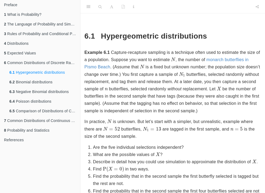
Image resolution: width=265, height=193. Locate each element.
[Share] (257, 6)
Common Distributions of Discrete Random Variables (42, 63)
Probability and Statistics (27, 130)
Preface (10, 5)
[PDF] (123, 6)
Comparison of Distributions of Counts (44, 111)
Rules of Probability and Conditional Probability (42, 34)
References (14, 140)
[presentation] (173, 59)
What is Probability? (23, 14)
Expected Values (20, 53)
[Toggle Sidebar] (88, 6)
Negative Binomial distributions (39, 92)
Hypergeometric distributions (37, 72)
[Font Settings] (111, 6)
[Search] (100, 6)
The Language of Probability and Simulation (42, 24)
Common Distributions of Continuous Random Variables (42, 120)
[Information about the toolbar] (133, 6)
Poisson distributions (30, 101)
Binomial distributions (31, 82)
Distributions (16, 43)
